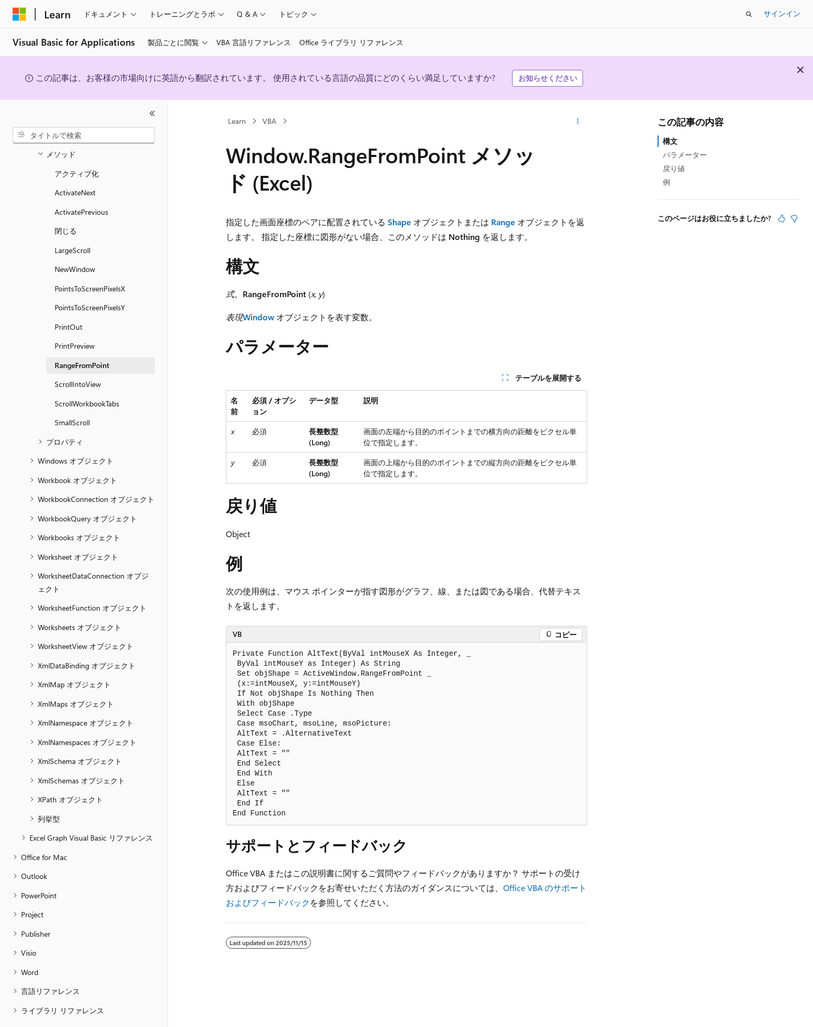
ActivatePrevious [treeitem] (81, 183)
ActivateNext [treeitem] (75, 164)
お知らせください (547, 78)
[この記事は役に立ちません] (794, 218)
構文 (670, 141)
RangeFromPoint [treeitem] (82, 336)
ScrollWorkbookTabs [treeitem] (87, 375)
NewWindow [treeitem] (75, 240)
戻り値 (674, 168)
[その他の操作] (578, 121)
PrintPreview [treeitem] (75, 317)
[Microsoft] (19, 14)
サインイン (782, 13)
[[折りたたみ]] (152, 113)
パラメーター (685, 155)
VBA (269, 121)
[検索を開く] (748, 14)
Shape (399, 221)
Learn (237, 121)
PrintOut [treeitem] (68, 298)
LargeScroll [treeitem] (72, 221)
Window (258, 316)
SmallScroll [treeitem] (72, 394)
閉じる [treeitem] (66, 202)
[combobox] (84, 135)
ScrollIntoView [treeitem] (78, 355)
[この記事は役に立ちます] (781, 218)
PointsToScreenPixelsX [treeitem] (90, 260)
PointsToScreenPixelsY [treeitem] (90, 279)
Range (503, 221)
